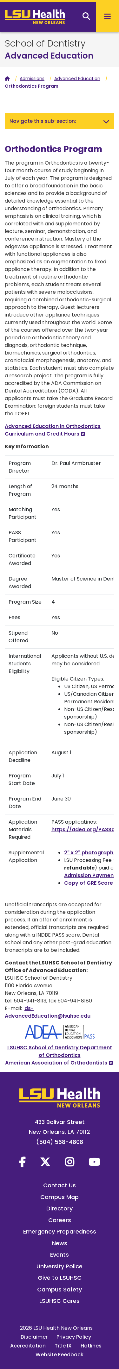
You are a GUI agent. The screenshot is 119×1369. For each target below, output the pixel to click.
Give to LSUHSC (60, 1278)
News (59, 1243)
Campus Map (59, 1197)
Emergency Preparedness (59, 1231)
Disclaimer (34, 1337)
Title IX (63, 1345)
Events (59, 1255)
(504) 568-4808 (59, 1142)
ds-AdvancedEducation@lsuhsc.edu (47, 1012)
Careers (59, 1220)
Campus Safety (59, 1289)
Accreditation (28, 1345)
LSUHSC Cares (59, 1301)
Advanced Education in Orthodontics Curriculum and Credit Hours (53, 430)
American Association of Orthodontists (56, 1062)
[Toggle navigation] (106, 121)
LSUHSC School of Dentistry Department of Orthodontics (59, 1051)
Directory (59, 1208)
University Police (59, 1266)
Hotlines (91, 1345)
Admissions (32, 78)
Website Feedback (59, 1354)
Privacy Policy (73, 1337)
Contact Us (59, 1185)
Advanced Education (49, 55)
